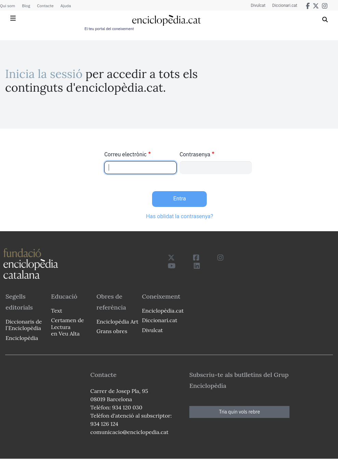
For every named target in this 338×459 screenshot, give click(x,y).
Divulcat (258, 5)
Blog (26, 5)
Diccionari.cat (284, 5)
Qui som (7, 5)
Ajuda (65, 5)
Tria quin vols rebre (239, 412)
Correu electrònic (125, 154)
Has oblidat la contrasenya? (179, 216)
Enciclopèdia (21, 338)
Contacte (45, 5)
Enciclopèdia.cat (163, 310)
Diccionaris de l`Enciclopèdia (23, 324)
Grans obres (111, 331)
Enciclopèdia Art (117, 321)
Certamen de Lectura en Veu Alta (67, 327)
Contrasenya (194, 154)
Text (56, 310)
